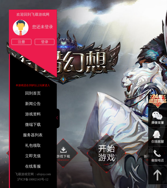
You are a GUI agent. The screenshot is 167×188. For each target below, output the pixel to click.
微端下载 (33, 124)
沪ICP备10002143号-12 (32, 179)
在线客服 (33, 166)
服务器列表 (33, 135)
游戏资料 (33, 114)
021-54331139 (157, 156)
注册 (21, 42)
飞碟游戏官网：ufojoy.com (33, 174)
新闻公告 (33, 104)
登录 (44, 42)
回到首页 (33, 93)
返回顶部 (157, 175)
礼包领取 (33, 145)
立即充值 (33, 156)
